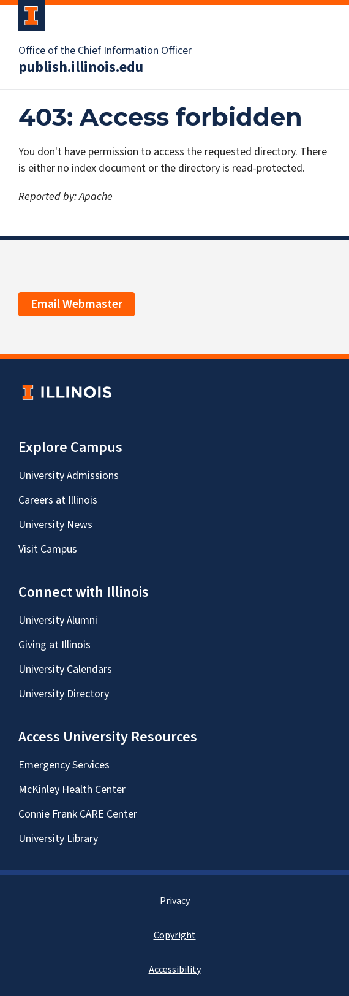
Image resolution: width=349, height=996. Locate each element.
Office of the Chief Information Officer (105, 51)
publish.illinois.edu (80, 67)
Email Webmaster (76, 304)
